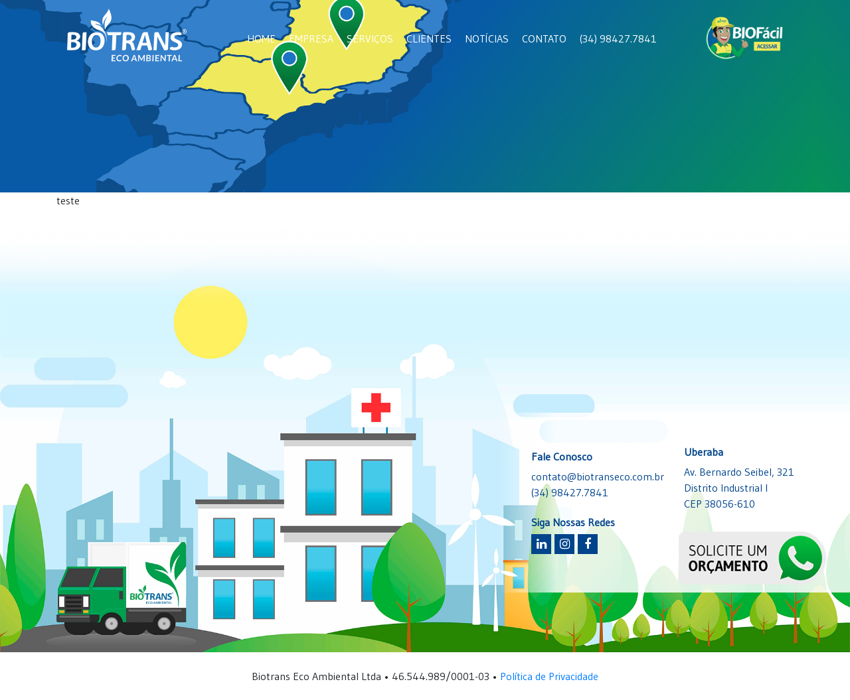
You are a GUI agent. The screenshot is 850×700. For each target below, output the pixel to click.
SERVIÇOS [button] (370, 38)
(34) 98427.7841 (618, 38)
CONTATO (544, 38)
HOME (261, 38)
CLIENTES (429, 38)
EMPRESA (311, 38)
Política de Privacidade (549, 676)
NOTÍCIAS (487, 38)
